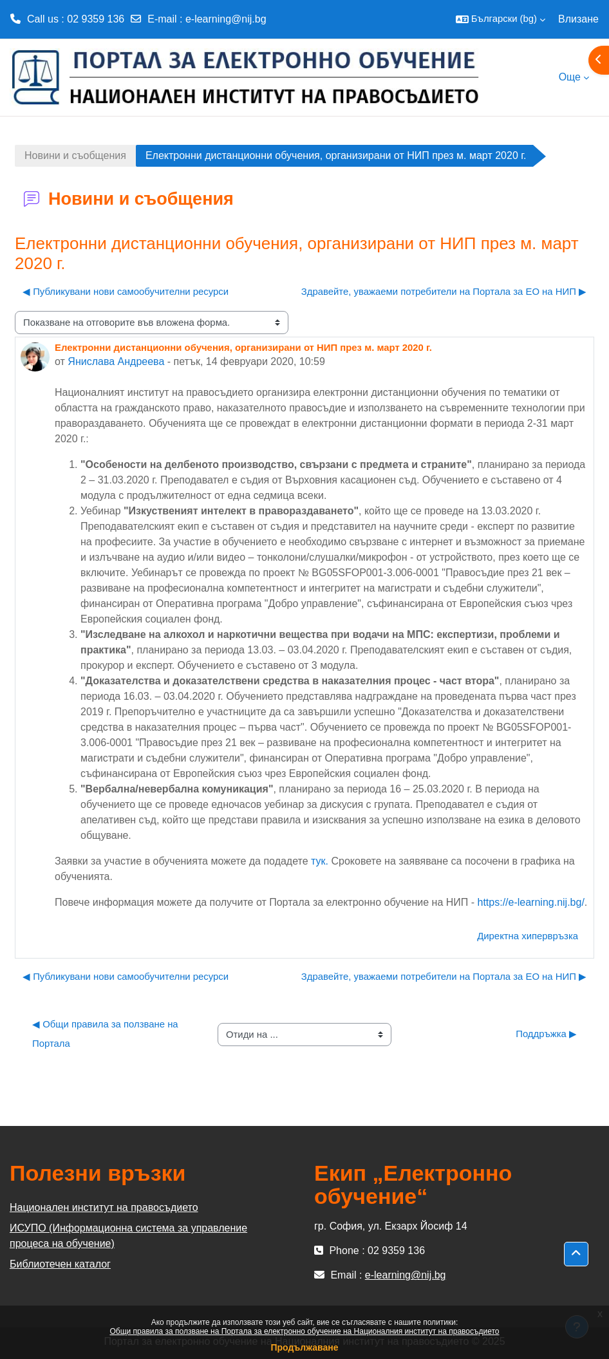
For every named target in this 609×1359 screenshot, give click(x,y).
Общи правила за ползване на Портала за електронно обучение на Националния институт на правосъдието (305, 1331)
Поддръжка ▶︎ (546, 1034)
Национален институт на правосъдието (104, 1207)
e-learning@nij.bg (226, 19)
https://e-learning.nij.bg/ (531, 902)
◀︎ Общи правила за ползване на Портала (106, 1034)
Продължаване (304, 1347)
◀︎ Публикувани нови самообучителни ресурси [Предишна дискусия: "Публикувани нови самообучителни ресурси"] (126, 291)
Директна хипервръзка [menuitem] (527, 936)
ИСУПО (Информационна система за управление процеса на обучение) (128, 1236)
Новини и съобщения (75, 155)
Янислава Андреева (116, 361)
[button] (500, 19)
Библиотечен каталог (60, 1264)
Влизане (578, 19)
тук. (319, 861)
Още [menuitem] (570, 76)
